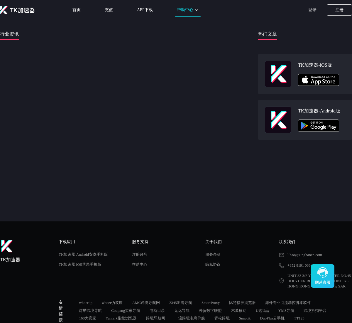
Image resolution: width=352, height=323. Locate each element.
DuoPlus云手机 (272, 318)
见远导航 (181, 310)
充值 (109, 10)
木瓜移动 (238, 310)
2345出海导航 (180, 302)
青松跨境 (222, 318)
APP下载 (145, 10)
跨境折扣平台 (315, 310)
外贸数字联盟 (210, 310)
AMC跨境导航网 (146, 302)
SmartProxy (211, 302)
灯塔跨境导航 (90, 310)
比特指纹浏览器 (242, 302)
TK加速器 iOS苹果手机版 (80, 264)
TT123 (299, 318)
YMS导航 (286, 310)
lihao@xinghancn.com (304, 255)
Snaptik (245, 318)
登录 (312, 10)
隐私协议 (213, 264)
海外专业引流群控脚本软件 (288, 302)
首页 (76, 10)
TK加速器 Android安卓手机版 (83, 254)
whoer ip (85, 302)
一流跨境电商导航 (190, 318)
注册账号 (139, 254)
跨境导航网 (155, 318)
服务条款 (213, 254)
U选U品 (262, 310)
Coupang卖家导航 (125, 310)
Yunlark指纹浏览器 (121, 318)
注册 (339, 10)
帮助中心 (188, 10)
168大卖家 (87, 318)
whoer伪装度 (112, 302)
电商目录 (157, 310)
